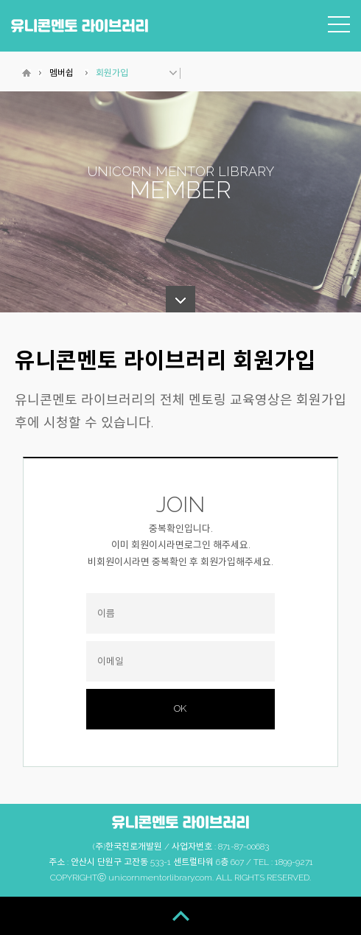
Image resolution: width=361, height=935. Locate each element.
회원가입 (112, 73)
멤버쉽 (61, 73)
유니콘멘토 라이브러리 (79, 25)
